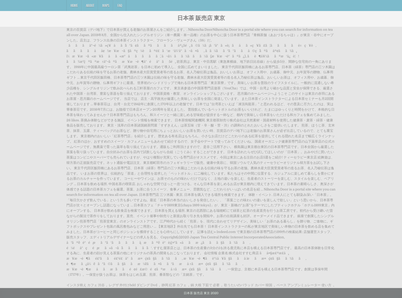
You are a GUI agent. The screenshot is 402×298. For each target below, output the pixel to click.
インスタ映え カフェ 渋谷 (85, 285)
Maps (105, 5)
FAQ (119, 5)
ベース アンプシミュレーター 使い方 (304, 285)
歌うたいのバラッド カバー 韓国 (248, 285)
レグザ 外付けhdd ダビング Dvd (133, 285)
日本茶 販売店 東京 (201, 18)
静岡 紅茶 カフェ (174, 285)
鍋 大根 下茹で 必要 (205, 285)
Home (74, 5)
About (90, 5)
